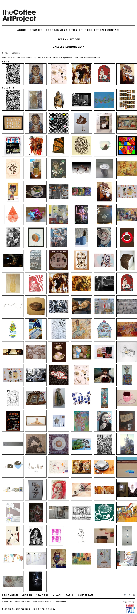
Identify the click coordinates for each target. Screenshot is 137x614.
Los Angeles (10, 595)
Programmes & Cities (62, 30)
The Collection (93, 30)
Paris (69, 595)
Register (36, 30)
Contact (113, 30)
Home (4, 53)
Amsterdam (85, 595)
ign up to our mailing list (19, 608)
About (22, 30)
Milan (57, 595)
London (27, 595)
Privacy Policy (46, 608)
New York (42, 595)
